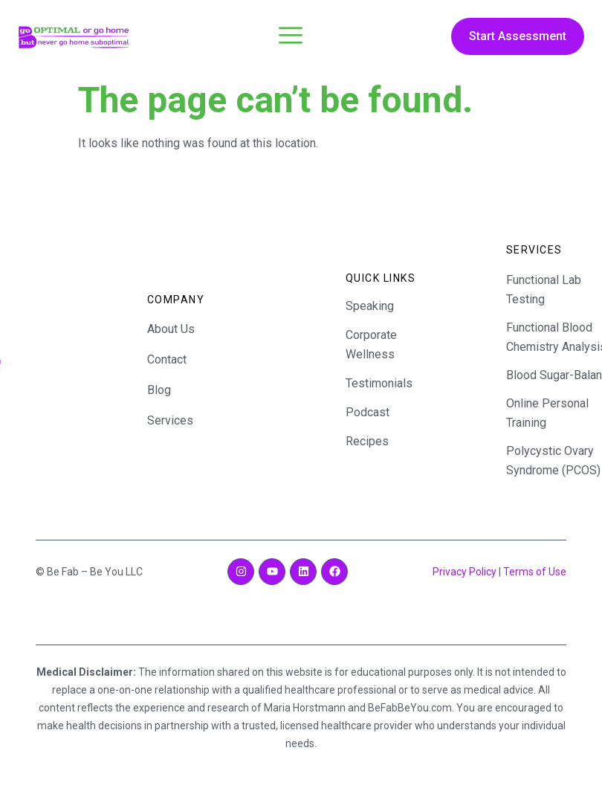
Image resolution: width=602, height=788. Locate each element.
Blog (159, 390)
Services (170, 420)
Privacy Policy (464, 572)
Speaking (370, 306)
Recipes (367, 441)
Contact (167, 359)
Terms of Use (534, 572)
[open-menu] (290, 37)
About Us (171, 329)
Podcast (367, 412)
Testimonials (379, 383)
